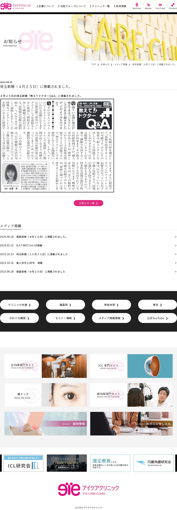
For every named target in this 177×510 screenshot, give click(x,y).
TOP (93, 64)
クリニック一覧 (101, 6)
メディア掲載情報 (110, 318)
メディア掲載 (121, 64)
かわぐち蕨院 (17, 318)
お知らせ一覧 (86, 203)
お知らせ (105, 64)
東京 (155, 304)
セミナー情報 (63, 318)
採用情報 (121, 6)
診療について (46, 6)
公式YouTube (155, 318)
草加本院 (109, 304)
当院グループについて (73, 6)
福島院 (64, 304)
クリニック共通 (17, 304)
